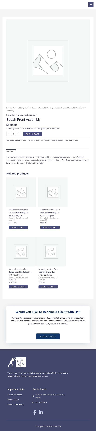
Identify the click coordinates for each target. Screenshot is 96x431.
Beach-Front (73, 140)
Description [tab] (11, 151)
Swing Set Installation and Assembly (62, 108)
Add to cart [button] (17, 224)
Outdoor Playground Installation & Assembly (29, 108)
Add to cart (32, 134)
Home (8, 108)
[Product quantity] (13, 134)
